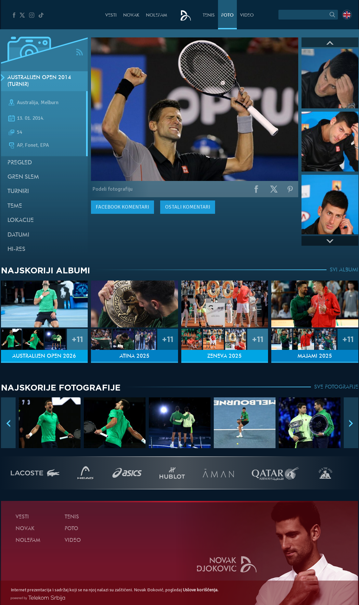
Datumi (18, 235)
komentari (122, 207)
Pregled (19, 163)
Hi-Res (16, 249)
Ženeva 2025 (224, 356)
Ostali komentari (187, 207)
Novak (131, 15)
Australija (27, 103)
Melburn (49, 103)
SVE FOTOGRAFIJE (336, 387)
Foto (227, 15)
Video (247, 15)
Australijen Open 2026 (44, 356)
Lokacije (20, 220)
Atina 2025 (134, 356)
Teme (14, 206)
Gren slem (23, 177)
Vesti (111, 15)
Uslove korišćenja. (200, 590)
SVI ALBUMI (344, 270)
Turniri (18, 191)
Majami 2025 (315, 356)
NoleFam (156, 15)
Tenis (209, 15)
